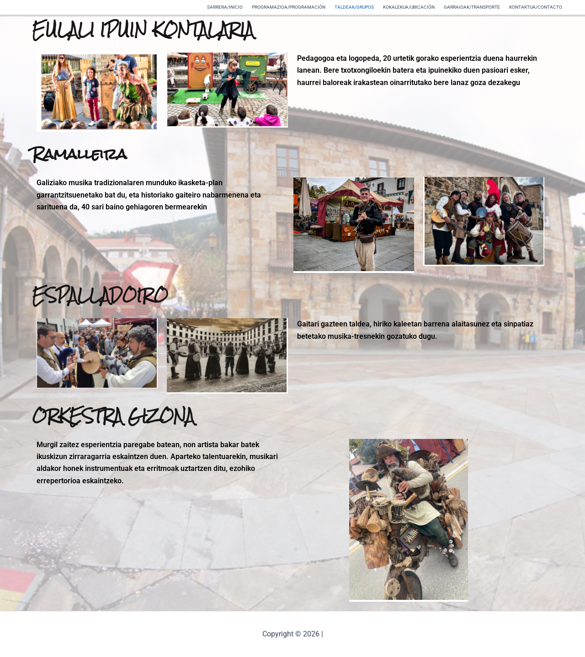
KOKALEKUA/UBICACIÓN (409, 7)
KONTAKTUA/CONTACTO (535, 7)
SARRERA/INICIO (225, 7)
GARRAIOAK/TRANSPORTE (472, 7)
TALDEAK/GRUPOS (354, 7)
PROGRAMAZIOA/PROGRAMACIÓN (288, 7)
